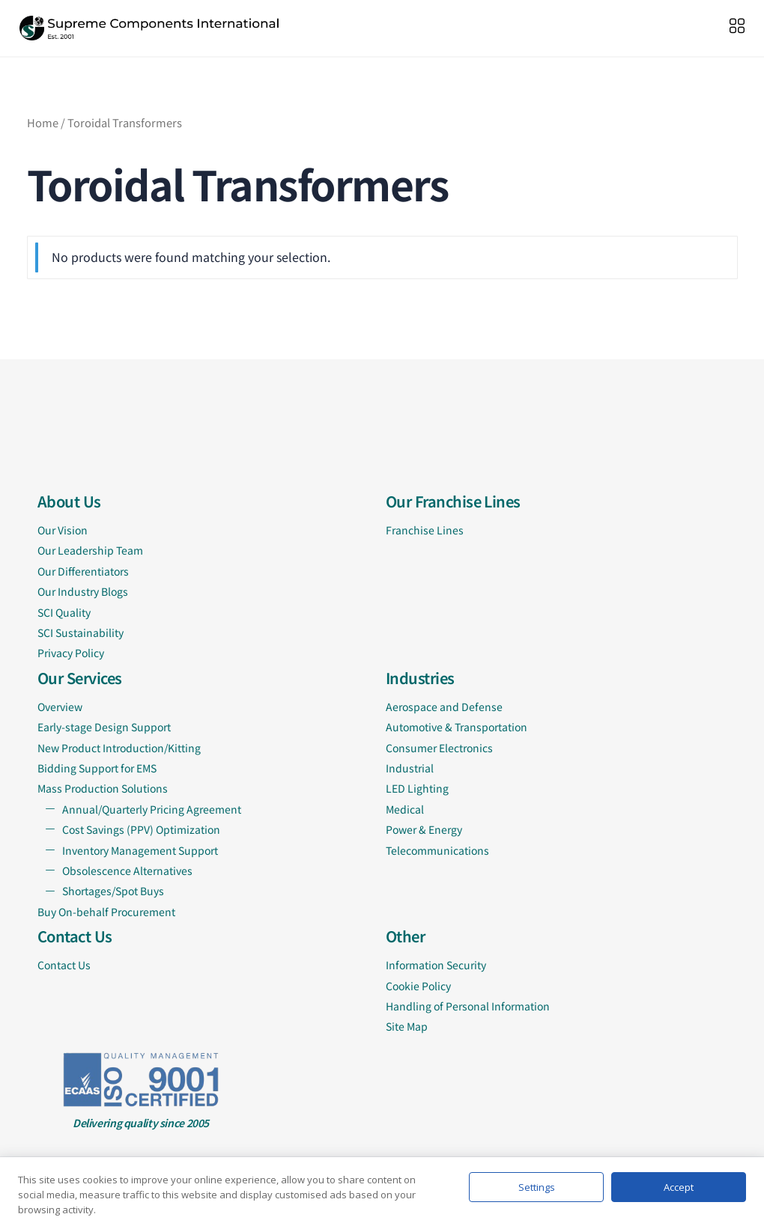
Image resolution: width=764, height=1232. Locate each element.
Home (42, 122)
